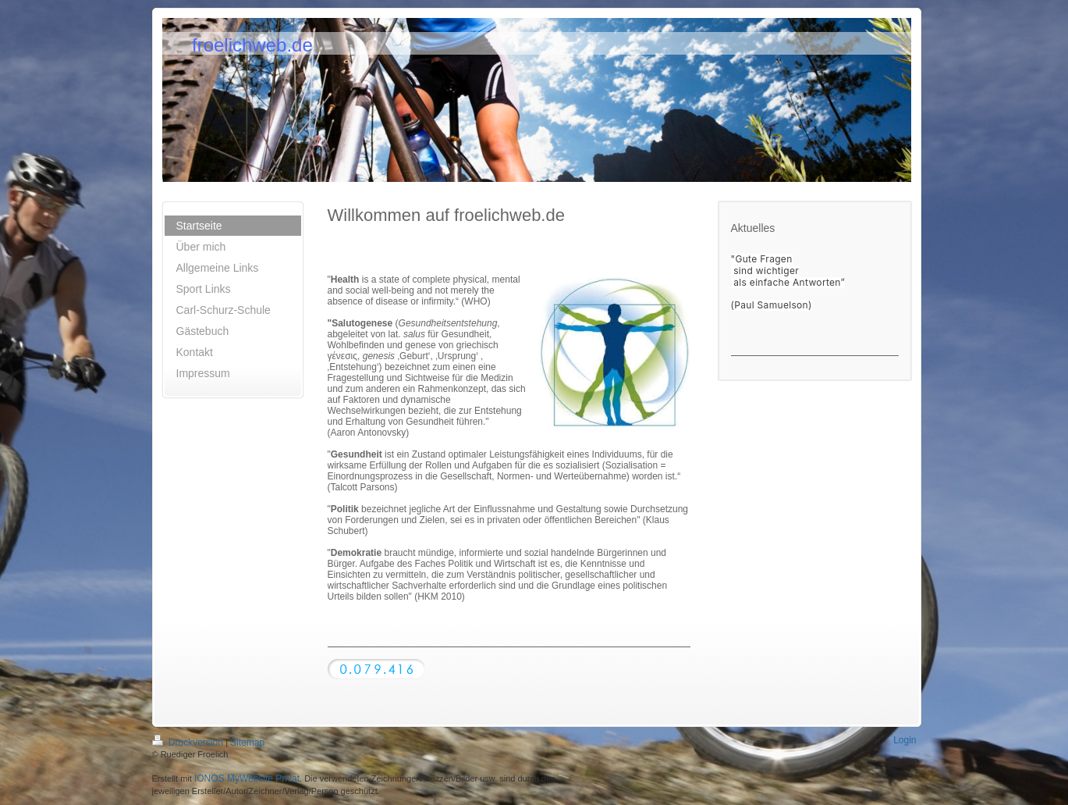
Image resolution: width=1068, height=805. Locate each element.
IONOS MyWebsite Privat (247, 778)
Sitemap (247, 742)
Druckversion (189, 742)
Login (904, 740)
